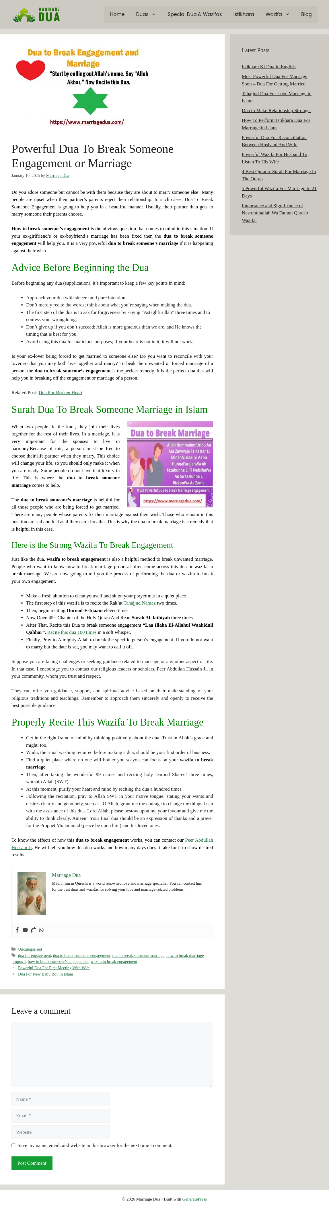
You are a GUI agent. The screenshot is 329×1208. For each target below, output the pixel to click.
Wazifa (280, 14)
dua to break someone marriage (138, 955)
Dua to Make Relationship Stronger (276, 110)
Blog (306, 14)
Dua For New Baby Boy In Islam (45, 974)
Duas (149, 14)
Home (117, 14)
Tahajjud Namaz (140, 603)
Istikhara (243, 14)
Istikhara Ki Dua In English (269, 66)
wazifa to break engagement (114, 961)
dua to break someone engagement (81, 955)
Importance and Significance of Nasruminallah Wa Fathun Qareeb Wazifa (275, 213)
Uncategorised (30, 949)
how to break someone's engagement (58, 961)
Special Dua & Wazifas (195, 14)
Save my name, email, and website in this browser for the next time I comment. (95, 1145)
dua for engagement (34, 955)
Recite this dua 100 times (72, 632)
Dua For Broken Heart (60, 392)
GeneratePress (194, 1199)
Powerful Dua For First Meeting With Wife (53, 967)
